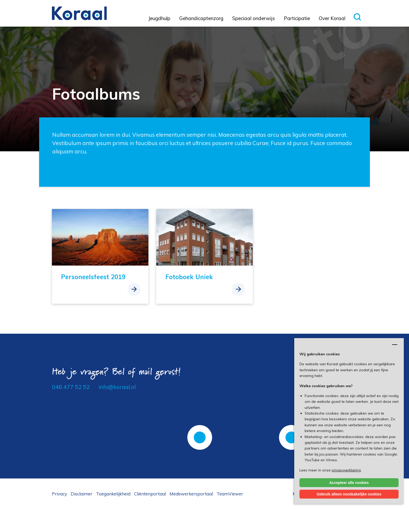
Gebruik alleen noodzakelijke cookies (349, 494)
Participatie (297, 18)
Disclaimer (81, 493)
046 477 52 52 (71, 387)
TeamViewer (229, 493)
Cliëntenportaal (150, 493)
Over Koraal (332, 18)
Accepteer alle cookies (349, 483)
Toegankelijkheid (113, 493)
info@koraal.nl (117, 387)
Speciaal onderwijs (253, 18)
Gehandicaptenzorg (201, 18)
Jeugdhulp (159, 18)
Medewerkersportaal (191, 493)
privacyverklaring (346, 470)
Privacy (59, 493)
